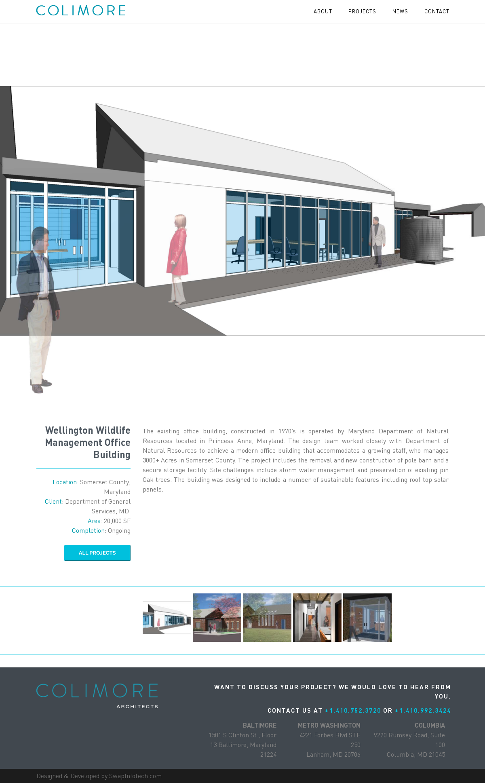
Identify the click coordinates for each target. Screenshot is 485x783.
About (323, 11)
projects (362, 11)
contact (436, 11)
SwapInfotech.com (135, 776)
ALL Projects (97, 553)
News (400, 11)
